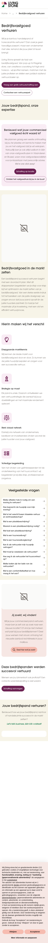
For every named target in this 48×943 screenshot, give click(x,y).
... (13, 13)
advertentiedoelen (9, 898)
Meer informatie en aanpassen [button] (24, 938)
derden (16, 885)
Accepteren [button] (35, 932)
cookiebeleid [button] (12, 880)
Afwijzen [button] (13, 932)
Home (4, 13)
